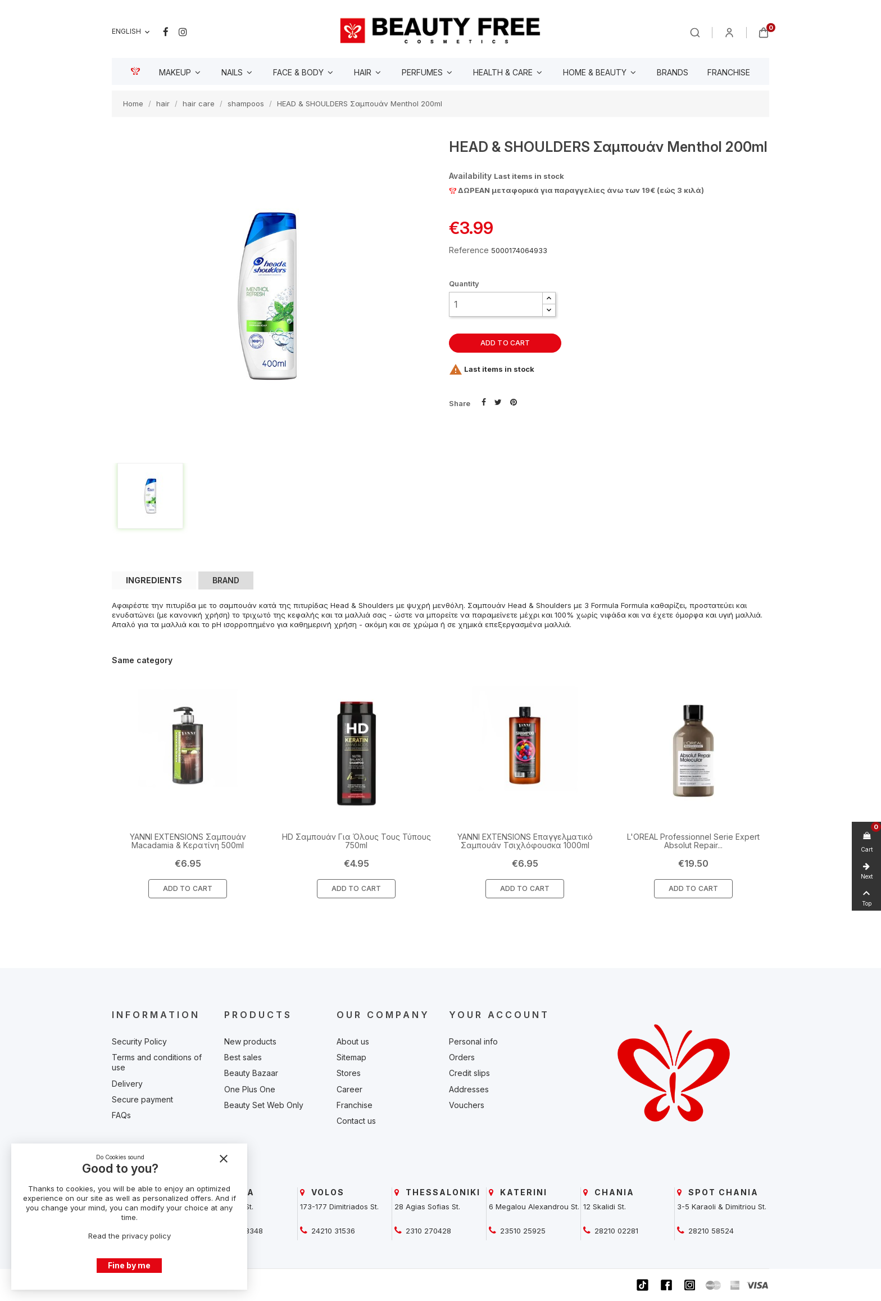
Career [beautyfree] (349, 1089)
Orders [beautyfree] (462, 1057)
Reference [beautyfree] (469, 250)
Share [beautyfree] (484, 401)
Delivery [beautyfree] (127, 1083)
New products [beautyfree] (250, 1041)
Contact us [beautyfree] (356, 1121)
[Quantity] (496, 304)
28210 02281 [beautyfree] (615, 1230)
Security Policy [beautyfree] (139, 1041)
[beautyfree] (440, 30)
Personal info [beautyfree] (473, 1041)
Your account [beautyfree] (499, 1014)
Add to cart (505, 343)
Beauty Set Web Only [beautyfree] (263, 1105)
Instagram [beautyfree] (183, 32)
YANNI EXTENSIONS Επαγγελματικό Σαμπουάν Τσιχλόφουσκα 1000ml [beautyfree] (525, 841)
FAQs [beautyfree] (121, 1115)
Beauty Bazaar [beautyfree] (251, 1073)
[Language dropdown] (132, 32)
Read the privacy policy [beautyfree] (129, 1235)
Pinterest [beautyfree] (513, 401)
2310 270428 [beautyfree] (427, 1230)
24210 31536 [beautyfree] (332, 1230)
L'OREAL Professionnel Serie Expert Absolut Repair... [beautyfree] (693, 841)
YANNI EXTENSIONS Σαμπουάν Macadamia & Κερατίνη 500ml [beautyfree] (188, 841)
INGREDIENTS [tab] (154, 580)
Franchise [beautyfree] (355, 1105)
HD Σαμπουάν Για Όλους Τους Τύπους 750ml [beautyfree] (356, 841)
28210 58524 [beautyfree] (710, 1230)
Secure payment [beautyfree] (142, 1099)
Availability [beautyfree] (470, 176)
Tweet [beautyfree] (498, 401)
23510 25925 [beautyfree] (522, 1230)
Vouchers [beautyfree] (466, 1105)
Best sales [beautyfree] (243, 1057)
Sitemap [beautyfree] (351, 1057)
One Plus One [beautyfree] (249, 1089)
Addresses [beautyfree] (469, 1089)
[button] (549, 298)
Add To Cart (187, 888)
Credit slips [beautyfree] (469, 1073)
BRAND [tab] (225, 580)
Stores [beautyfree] (349, 1073)
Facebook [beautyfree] (166, 32)
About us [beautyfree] (353, 1041)
